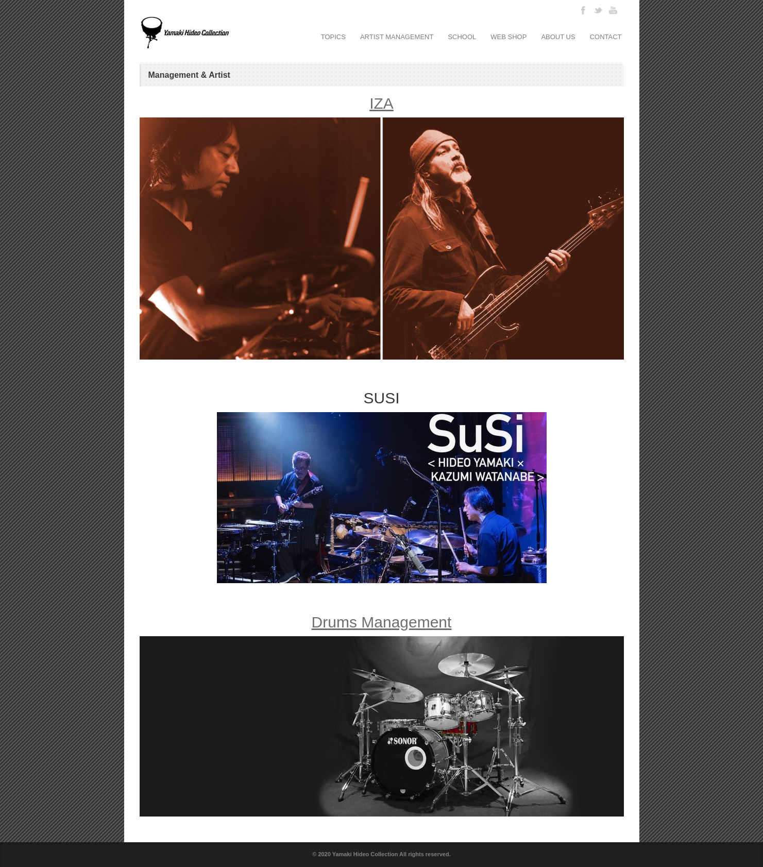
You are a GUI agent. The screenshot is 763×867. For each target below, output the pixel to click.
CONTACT (606, 37)
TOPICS (333, 37)
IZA (381, 103)
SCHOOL (462, 37)
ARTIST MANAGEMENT (397, 37)
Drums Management (382, 622)
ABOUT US (558, 37)
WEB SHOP (508, 37)
